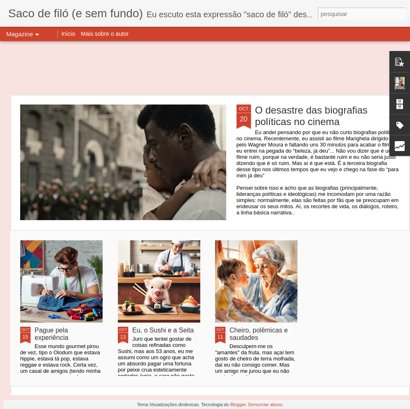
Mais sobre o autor (105, 33)
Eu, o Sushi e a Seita (163, 330)
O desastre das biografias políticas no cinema (311, 116)
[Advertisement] (205, 67)
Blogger (238, 404)
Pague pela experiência (51, 334)
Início (68, 33)
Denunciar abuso (265, 404)
